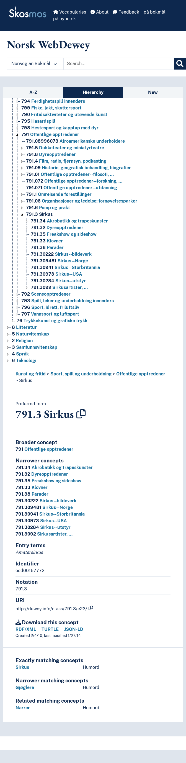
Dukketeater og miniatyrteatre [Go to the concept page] (65, 147)
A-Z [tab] (33, 92)
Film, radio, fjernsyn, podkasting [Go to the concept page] (66, 161)
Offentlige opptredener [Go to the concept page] (50, 134)
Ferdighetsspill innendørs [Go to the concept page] (53, 101)
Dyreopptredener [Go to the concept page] (51, 154)
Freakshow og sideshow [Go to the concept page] (64, 234)
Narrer (23, 707)
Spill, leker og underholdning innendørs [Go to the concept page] (67, 300)
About (99, 12)
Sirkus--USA (41, 520)
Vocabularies (69, 12)
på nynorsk (64, 18)
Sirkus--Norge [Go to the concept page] (59, 260)
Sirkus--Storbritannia (50, 514)
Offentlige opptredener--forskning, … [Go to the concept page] (74, 181)
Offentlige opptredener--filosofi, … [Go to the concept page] (70, 174)
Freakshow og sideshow (48, 480)
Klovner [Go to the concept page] (47, 241)
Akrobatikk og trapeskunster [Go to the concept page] (69, 221)
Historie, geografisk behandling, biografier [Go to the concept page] (78, 167)
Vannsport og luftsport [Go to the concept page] (50, 314)
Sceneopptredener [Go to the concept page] (46, 294)
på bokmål (155, 12)
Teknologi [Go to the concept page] (24, 360)
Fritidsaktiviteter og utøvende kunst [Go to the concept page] (64, 114)
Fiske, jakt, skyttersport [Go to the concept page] (51, 108)
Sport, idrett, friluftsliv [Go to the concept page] (50, 307)
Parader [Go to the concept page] (47, 247)
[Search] (180, 64)
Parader (32, 494)
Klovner (32, 487)
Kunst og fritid (31, 374)
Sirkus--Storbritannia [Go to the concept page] (65, 267)
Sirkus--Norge (44, 507)
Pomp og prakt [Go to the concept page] (48, 207)
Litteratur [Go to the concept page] (24, 327)
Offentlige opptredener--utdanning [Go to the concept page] (71, 187)
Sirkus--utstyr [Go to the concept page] (58, 280)
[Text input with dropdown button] (118, 64)
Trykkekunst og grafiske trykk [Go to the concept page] (52, 320)
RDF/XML (26, 629)
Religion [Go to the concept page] (22, 340)
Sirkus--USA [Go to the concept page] (56, 274)
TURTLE (50, 629)
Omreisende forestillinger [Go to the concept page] (59, 194)
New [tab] (153, 92)
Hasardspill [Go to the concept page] (38, 121)
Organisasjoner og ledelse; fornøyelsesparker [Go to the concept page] (81, 201)
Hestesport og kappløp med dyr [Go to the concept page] (60, 127)
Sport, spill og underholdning (81, 374)
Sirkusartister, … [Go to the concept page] (59, 287)
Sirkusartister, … (44, 534)
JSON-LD (73, 629)
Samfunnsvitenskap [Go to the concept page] (34, 347)
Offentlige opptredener (140, 374)
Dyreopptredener (42, 474)
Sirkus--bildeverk (46, 500)
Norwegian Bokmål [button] (34, 63)
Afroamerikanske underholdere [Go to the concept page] (75, 141)
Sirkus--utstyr (43, 527)
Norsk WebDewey (48, 44)
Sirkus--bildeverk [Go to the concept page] (61, 254)
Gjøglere (25, 687)
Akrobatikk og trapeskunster (54, 467)
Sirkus (25, 380)
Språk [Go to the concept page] (20, 354)
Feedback (126, 12)
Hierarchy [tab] (93, 92)
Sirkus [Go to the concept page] (39, 214)
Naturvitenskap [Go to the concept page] (30, 334)
